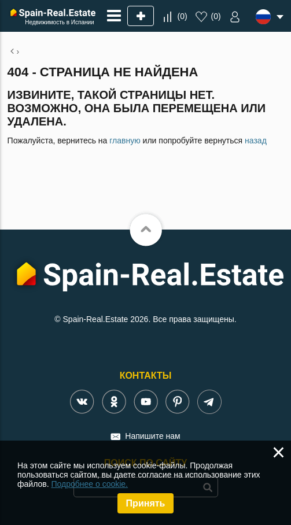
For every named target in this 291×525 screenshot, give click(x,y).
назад (256, 140)
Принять (145, 503)
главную (124, 140)
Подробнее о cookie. (89, 484)
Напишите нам (152, 436)
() (182, 16)
